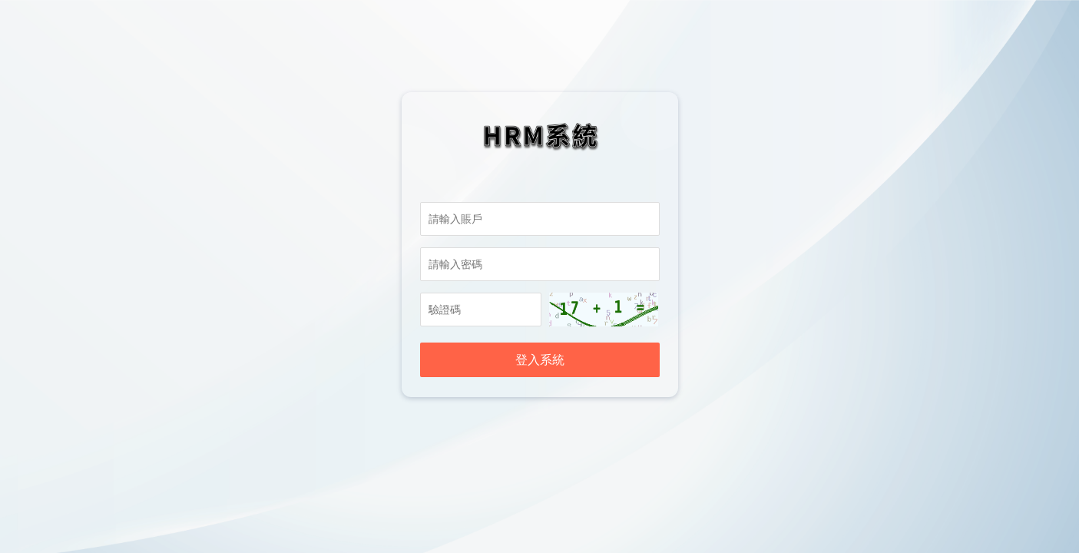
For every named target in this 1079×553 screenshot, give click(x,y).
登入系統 (539, 359)
